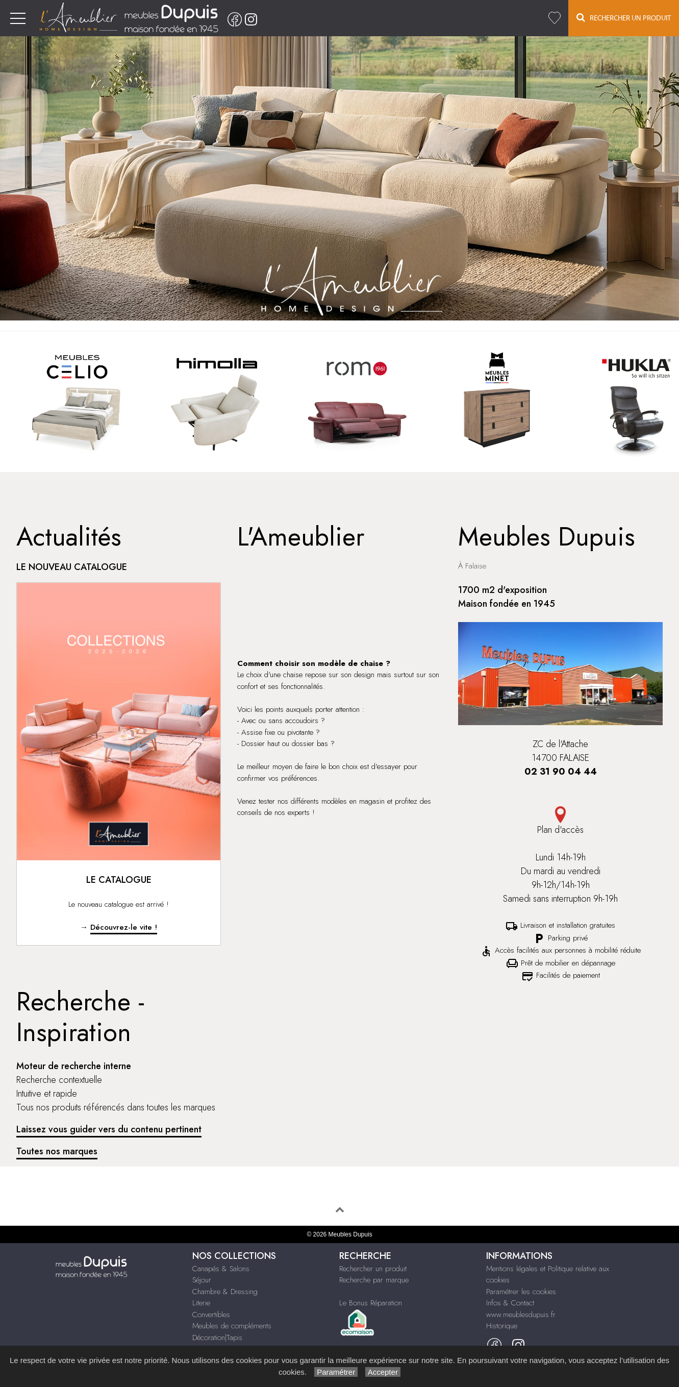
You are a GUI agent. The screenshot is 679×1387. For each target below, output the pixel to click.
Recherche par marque (374, 1279)
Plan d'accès (560, 821)
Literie (201, 1302)
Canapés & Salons (220, 1268)
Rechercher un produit (373, 1268)
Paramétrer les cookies (521, 1291)
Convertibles (211, 1314)
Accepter (383, 1372)
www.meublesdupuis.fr (521, 1314)
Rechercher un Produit (623, 17)
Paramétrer (336, 1372)
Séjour (201, 1279)
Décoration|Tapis (217, 1337)
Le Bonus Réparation (370, 1302)
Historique (501, 1325)
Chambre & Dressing (225, 1291)
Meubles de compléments (231, 1325)
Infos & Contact (510, 1302)
